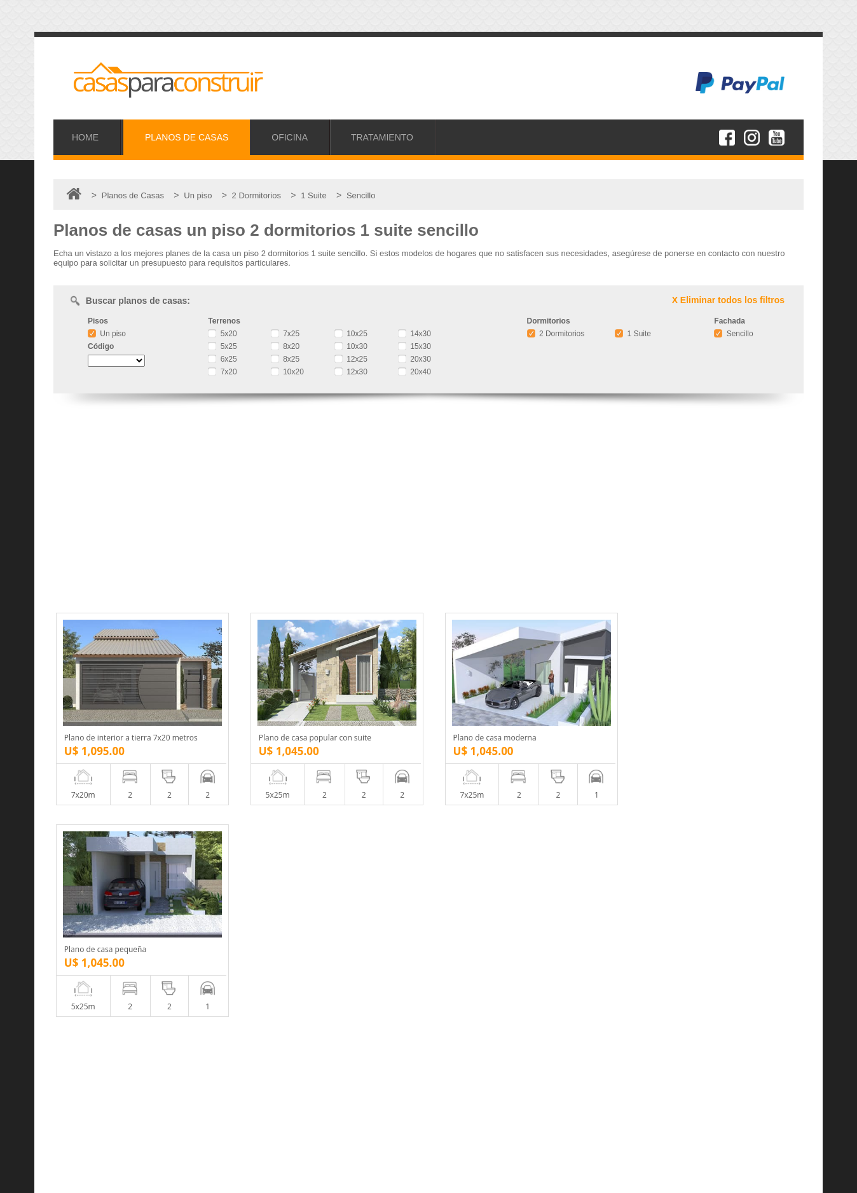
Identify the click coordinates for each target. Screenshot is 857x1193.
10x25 (350, 333)
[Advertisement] (428, 505)
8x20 (285, 346)
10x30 (350, 346)
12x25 (350, 359)
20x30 (414, 359)
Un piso (107, 333)
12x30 (350, 371)
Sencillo (733, 333)
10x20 (287, 371)
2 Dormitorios (556, 333)
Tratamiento (94, 1103)
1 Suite (633, 333)
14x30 (414, 333)
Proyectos (90, 1076)
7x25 (285, 333)
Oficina (85, 1089)
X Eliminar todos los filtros (728, 300)
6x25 (222, 359)
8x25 (285, 359)
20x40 (414, 371)
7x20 (222, 371)
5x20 (222, 333)
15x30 (414, 346)
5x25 (222, 346)
